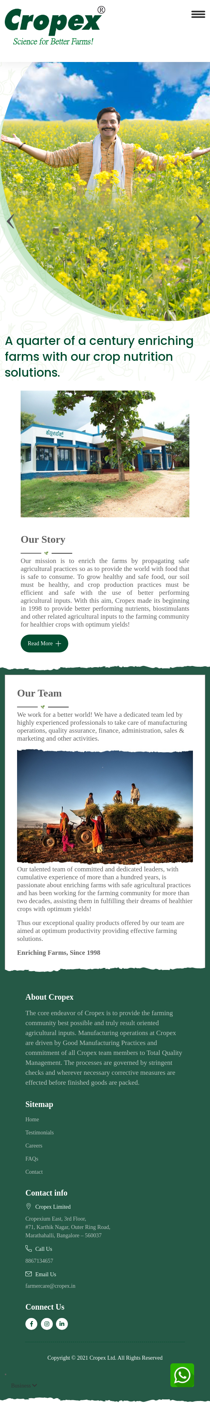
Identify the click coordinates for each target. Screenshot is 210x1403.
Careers (33, 1146)
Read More (44, 644)
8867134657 (39, 1261)
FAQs (31, 1159)
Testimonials (39, 1133)
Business (24, 1386)
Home (32, 1119)
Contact (34, 1172)
